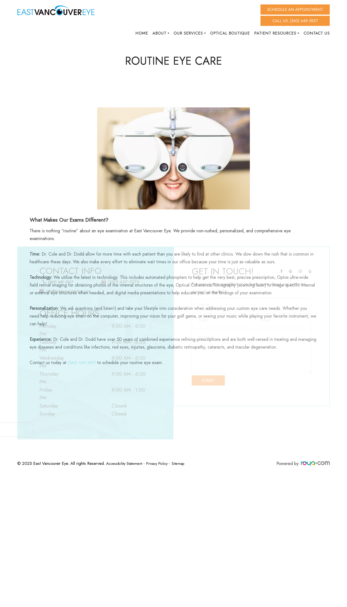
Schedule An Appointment (295, 9)
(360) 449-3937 (61, 279)
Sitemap (185, 463)
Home (141, 33)
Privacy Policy (162, 463)
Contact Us (317, 33)
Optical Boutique (230, 33)
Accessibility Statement (126, 463)
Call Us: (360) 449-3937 (295, 21)
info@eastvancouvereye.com (71, 288)
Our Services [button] (190, 33)
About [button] (160, 33)
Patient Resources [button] (276, 33)
